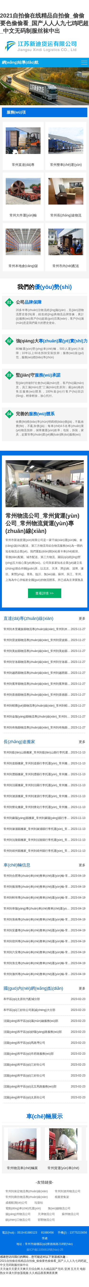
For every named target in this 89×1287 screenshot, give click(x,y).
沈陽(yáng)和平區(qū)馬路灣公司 (44, 1043)
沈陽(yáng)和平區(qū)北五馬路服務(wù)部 (44, 1086)
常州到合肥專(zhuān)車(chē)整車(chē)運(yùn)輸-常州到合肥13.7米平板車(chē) (44, 876)
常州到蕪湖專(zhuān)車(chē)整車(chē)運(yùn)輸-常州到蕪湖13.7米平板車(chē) (44, 886)
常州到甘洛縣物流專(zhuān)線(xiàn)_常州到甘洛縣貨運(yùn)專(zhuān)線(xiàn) (44, 662)
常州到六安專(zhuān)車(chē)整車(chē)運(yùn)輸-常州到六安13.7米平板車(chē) (44, 952)
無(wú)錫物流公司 (59, 1208)
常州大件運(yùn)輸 (23, 215)
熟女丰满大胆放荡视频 (14, 1273)
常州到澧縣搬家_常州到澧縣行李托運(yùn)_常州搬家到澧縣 (44, 774)
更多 (82, 618)
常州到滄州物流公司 (67, 1191)
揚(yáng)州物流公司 (18, 1214)
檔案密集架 (62, 1197)
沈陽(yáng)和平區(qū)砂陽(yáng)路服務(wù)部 (44, 1032)
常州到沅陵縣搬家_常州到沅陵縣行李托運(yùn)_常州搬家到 (44, 840)
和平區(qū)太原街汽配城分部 (44, 999)
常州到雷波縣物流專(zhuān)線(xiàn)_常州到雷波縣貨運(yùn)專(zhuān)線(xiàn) (44, 640)
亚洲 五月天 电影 (75, 1269)
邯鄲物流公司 (46, 1219)
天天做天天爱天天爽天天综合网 (20, 1269)
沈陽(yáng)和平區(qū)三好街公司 (44, 1064)
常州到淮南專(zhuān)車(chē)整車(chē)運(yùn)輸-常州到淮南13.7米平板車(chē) (44, 919)
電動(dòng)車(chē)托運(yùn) (23, 1208)
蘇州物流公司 (70, 1214)
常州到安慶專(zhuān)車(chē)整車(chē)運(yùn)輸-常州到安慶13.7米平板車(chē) (44, 930)
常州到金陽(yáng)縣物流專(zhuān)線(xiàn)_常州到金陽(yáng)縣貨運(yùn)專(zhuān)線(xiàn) (44, 716)
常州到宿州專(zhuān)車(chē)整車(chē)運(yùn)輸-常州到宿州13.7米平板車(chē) (44, 941)
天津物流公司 (46, 1214)
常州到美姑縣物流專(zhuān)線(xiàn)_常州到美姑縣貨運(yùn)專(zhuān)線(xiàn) (44, 651)
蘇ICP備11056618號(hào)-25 (45, 1249)
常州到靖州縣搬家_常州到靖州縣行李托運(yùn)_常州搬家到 (44, 851)
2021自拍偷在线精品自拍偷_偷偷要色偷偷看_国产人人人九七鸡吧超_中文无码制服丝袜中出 (44, 23)
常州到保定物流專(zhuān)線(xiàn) (26, 1191)
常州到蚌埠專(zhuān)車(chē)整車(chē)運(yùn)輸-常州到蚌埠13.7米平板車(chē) (44, 897)
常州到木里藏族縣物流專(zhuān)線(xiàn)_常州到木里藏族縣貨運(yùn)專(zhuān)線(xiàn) (44, 629)
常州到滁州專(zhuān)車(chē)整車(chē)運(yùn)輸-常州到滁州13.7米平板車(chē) (44, 974)
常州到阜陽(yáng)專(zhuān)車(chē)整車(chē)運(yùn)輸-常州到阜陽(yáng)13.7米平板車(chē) (44, 908)
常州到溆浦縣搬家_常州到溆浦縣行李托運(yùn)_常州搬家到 (44, 829)
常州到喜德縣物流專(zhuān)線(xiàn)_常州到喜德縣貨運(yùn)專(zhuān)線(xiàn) (44, 694)
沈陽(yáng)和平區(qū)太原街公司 (44, 1097)
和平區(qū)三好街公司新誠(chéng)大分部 (44, 1010)
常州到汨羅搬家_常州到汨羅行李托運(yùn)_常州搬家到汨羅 (44, 785)
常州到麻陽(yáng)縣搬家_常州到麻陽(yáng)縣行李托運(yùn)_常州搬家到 (44, 818)
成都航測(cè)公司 (16, 1202)
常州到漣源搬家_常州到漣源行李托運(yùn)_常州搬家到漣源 (44, 796)
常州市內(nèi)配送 (65, 266)
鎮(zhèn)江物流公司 (18, 1219)
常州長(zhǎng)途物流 (66, 215)
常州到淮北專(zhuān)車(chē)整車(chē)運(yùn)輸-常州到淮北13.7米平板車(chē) (44, 963)
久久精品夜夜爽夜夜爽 (43, 1273)
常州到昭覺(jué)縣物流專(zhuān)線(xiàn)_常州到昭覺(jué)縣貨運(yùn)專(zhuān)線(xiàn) (44, 705)
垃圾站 (38, 1202)
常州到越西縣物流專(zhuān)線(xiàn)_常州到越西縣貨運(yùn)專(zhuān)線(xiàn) (44, 673)
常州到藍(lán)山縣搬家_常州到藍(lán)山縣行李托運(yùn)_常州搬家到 (44, 752)
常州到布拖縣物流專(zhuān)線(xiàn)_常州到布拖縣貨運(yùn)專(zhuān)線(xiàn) (44, 727)
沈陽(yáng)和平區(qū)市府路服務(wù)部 (44, 1053)
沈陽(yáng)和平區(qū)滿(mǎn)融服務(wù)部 (44, 1021)
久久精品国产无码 (52, 1269)
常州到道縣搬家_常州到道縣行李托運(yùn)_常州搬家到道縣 (44, 763)
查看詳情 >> (44, 593)
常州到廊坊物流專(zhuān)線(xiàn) (26, 1197)
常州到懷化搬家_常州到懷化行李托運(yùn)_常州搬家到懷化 (44, 807)
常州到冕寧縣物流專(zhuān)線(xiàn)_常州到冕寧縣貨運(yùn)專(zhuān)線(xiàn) (44, 684)
